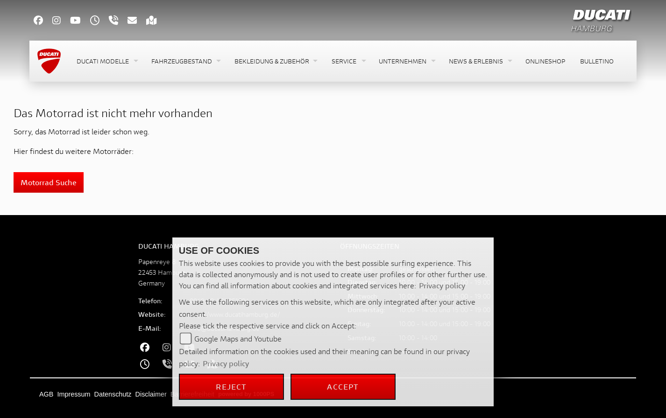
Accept (343, 386)
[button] (106, 61)
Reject (231, 386)
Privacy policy (442, 285)
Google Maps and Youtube (238, 338)
